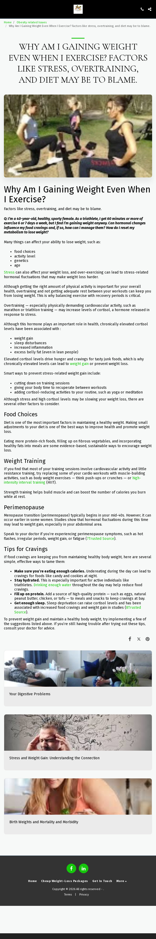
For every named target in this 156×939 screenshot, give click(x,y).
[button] (5, 9)
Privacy (84, 894)
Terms (68, 894)
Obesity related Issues (32, 22)
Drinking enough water (52, 585)
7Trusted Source (100, 538)
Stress (9, 272)
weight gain (79, 364)
